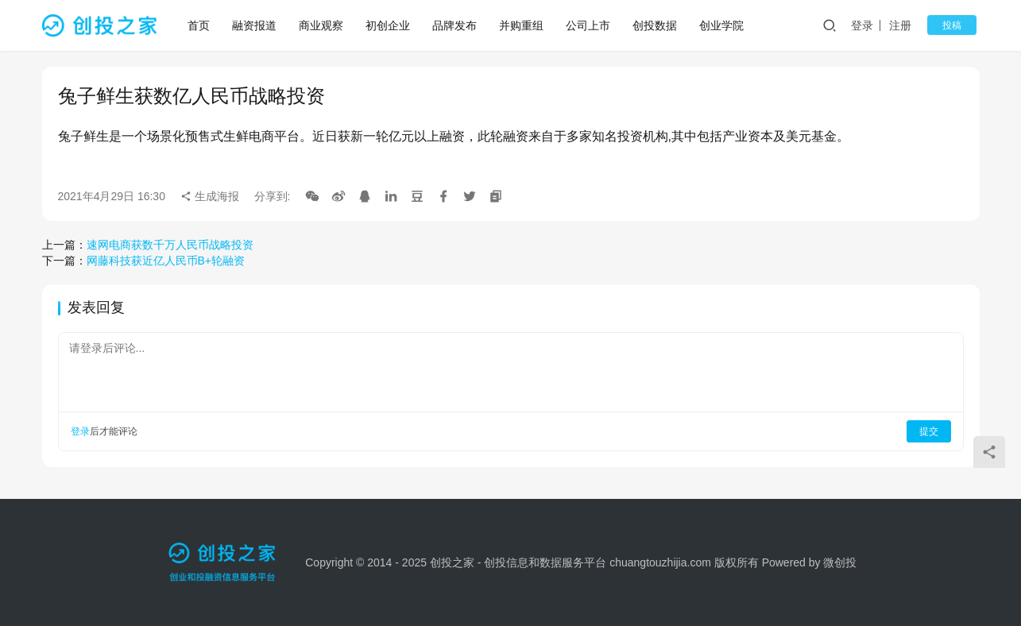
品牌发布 (457, 25)
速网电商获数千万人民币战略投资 (170, 244)
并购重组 (523, 25)
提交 (928, 431)
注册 (911, 25)
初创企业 (390, 25)
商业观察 (323, 25)
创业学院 (724, 25)
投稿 (957, 25)
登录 (872, 25)
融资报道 (256, 25)
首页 (201, 25)
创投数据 (657, 25)
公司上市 (590, 25)
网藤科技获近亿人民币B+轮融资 (166, 260)
